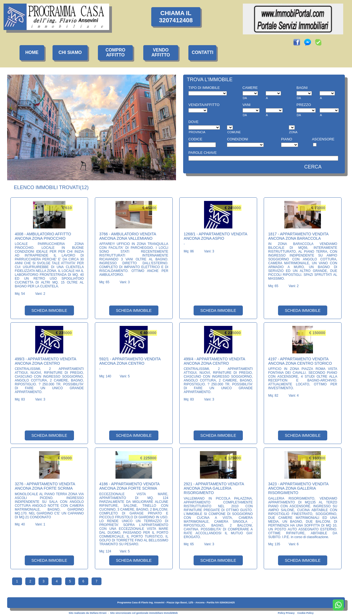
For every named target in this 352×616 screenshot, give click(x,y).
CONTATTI (202, 52)
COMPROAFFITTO (115, 52)
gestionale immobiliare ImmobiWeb (157, 613)
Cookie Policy (305, 613)
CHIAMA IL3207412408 (176, 17)
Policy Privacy (286, 613)
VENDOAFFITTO (161, 52)
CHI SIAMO (70, 52)
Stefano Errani (98, 613)
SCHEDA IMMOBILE (49, 310)
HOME (31, 52)
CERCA (312, 167)
